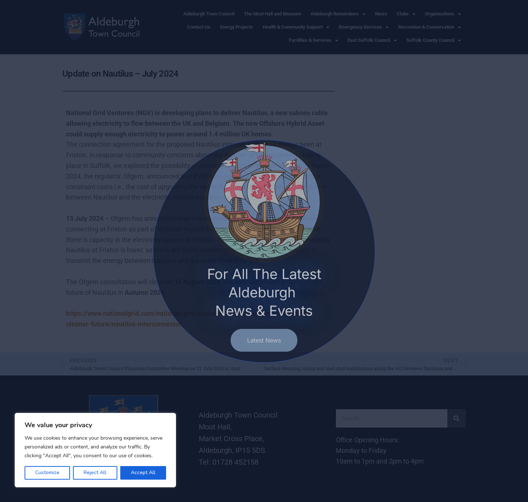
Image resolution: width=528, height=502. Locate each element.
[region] (95, 450)
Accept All (143, 472)
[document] (264, 251)
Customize (47, 472)
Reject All (95, 472)
